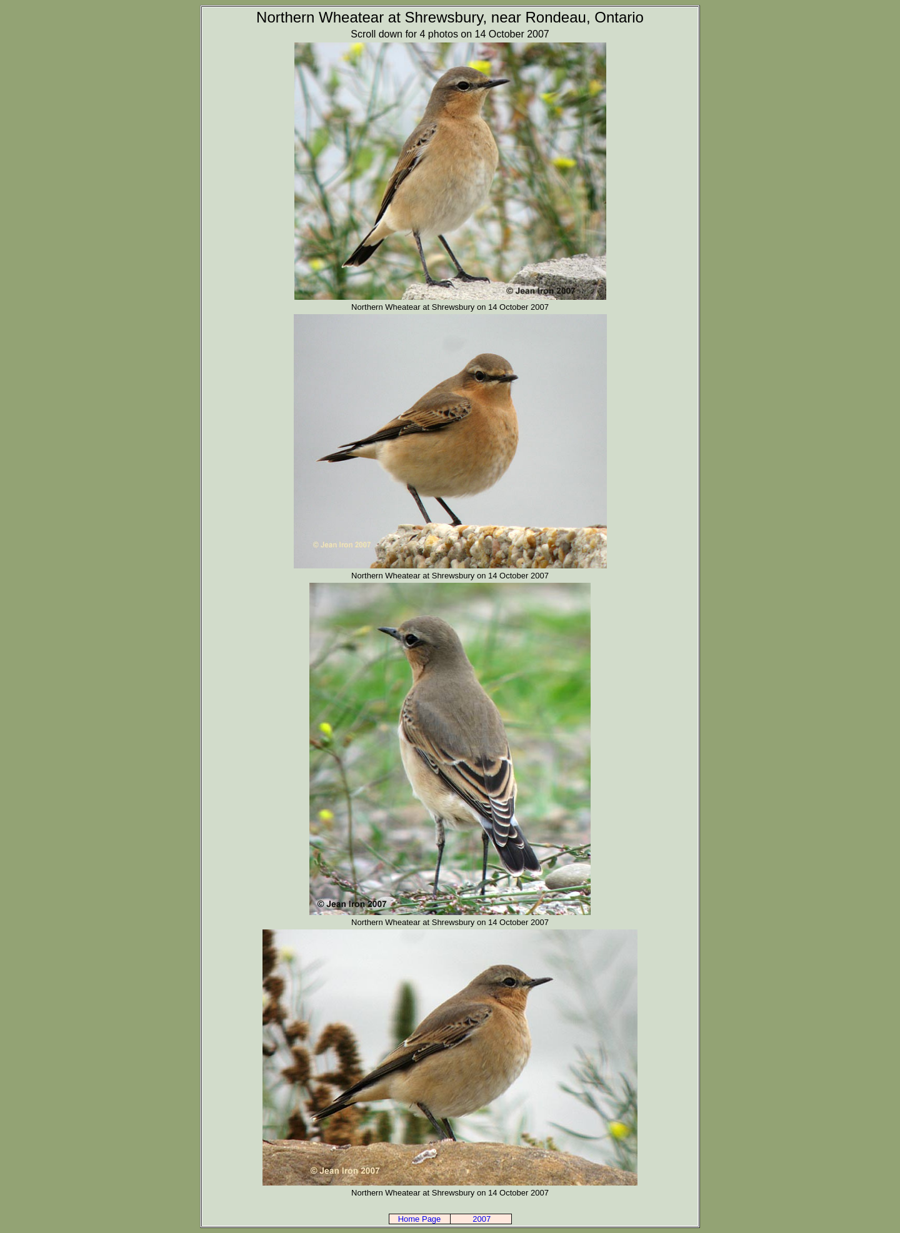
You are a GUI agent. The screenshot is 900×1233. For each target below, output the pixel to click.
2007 (481, 1219)
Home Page (419, 1219)
